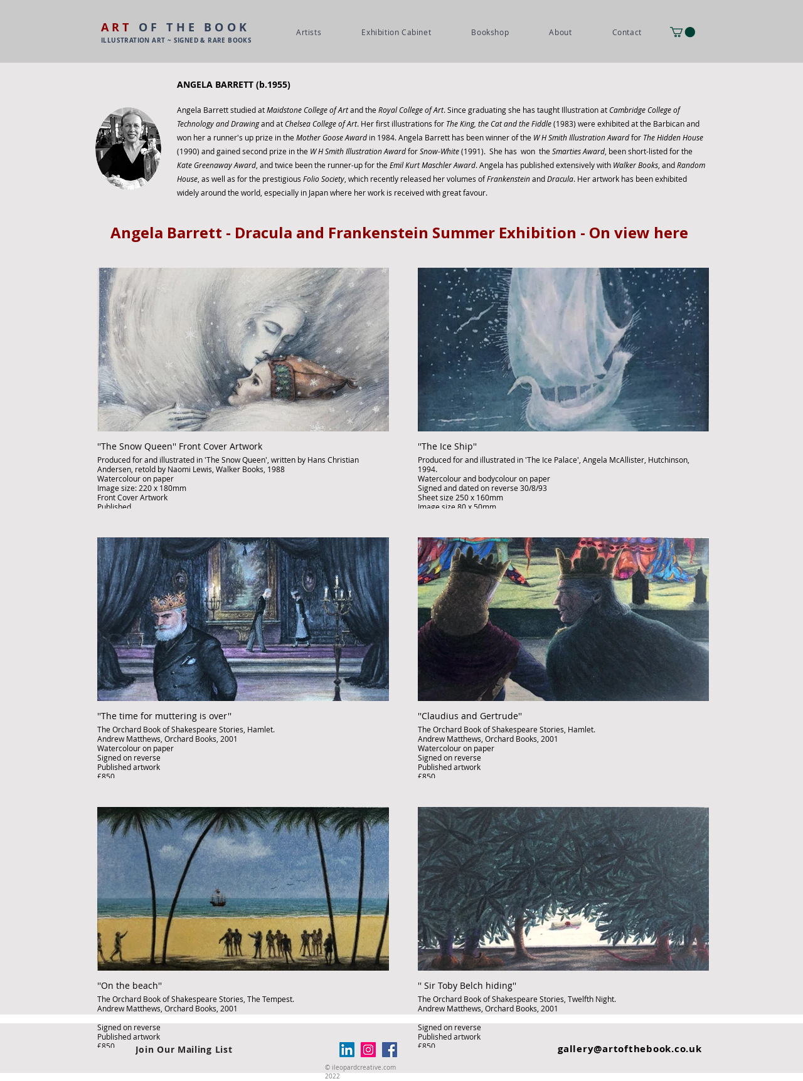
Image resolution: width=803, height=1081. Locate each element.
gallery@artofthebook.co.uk (630, 1048)
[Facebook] (389, 1049)
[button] (682, 32)
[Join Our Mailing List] (184, 1049)
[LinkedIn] (346, 1049)
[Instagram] (368, 1049)
